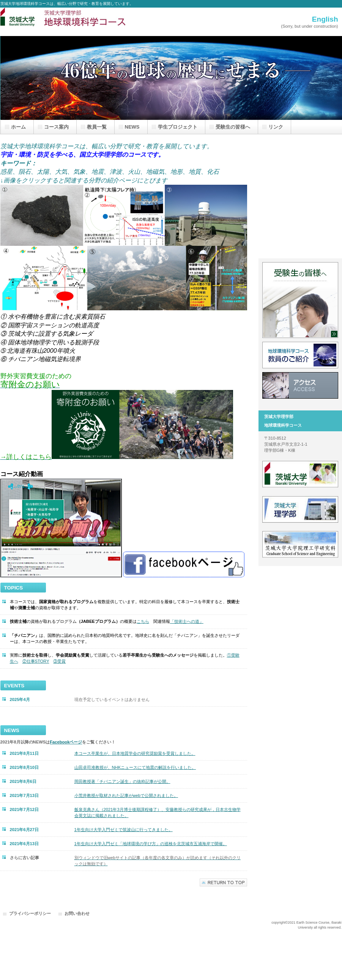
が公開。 (122, 781)
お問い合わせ (77, 913)
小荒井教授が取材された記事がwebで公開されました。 (126, 795)
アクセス (300, 385)
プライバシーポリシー (30, 913)
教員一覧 (300, 355)
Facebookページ (66, 742)
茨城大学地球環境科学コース (76, 22)
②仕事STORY (35, 661)
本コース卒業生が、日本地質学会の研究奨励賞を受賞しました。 (134, 753)
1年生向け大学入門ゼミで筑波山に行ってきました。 (123, 829)
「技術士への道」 (186, 621)
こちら (143, 621)
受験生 (300, 300)
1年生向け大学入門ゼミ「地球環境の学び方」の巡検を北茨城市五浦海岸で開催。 (150, 843)
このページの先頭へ (223, 882)
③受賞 (59, 661)
